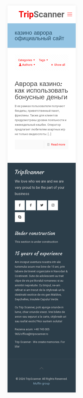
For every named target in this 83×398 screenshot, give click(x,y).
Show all (57, 64)
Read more (58, 144)
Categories (27, 60)
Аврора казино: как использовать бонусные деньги (41, 90)
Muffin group (41, 383)
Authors (27, 64)
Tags (44, 60)
